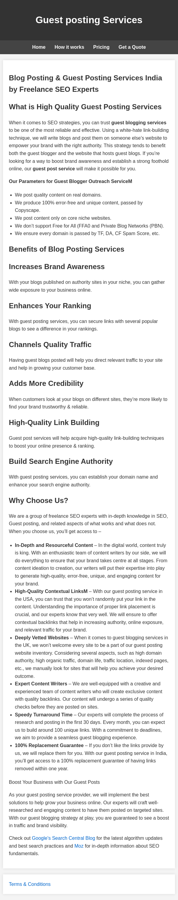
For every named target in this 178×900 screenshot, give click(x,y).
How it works (69, 47)
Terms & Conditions (30, 884)
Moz (79, 846)
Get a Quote (132, 47)
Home (38, 47)
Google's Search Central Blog (63, 838)
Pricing (101, 47)
